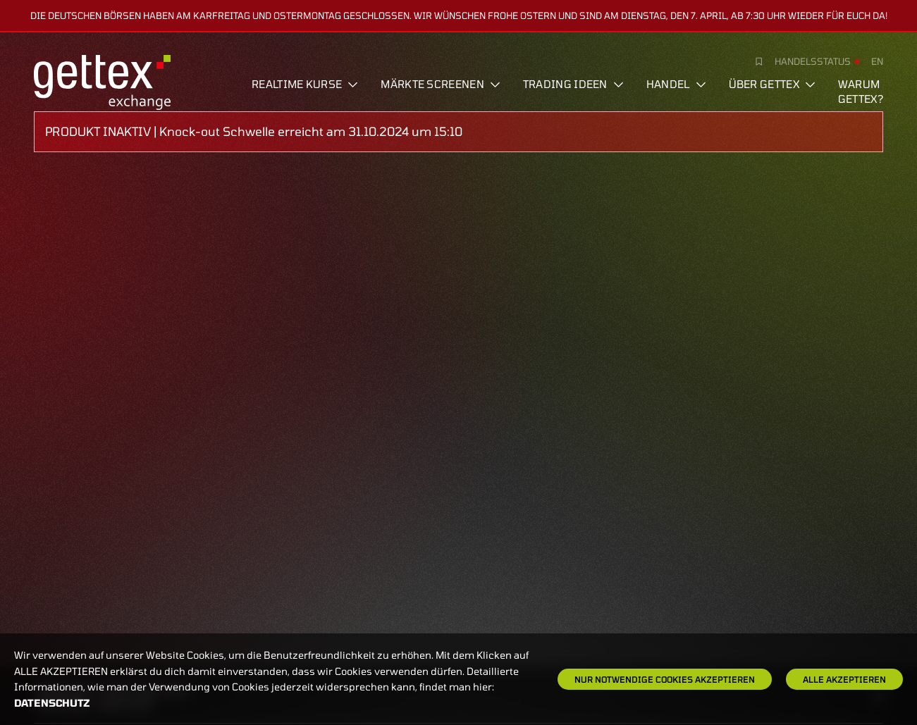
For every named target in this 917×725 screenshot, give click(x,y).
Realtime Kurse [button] (305, 84)
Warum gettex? (860, 91)
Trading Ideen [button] (573, 84)
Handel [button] (676, 84)
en (877, 61)
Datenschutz (52, 703)
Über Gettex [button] (772, 84)
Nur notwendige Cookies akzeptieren (664, 679)
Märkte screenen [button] (440, 84)
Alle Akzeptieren (844, 679)
